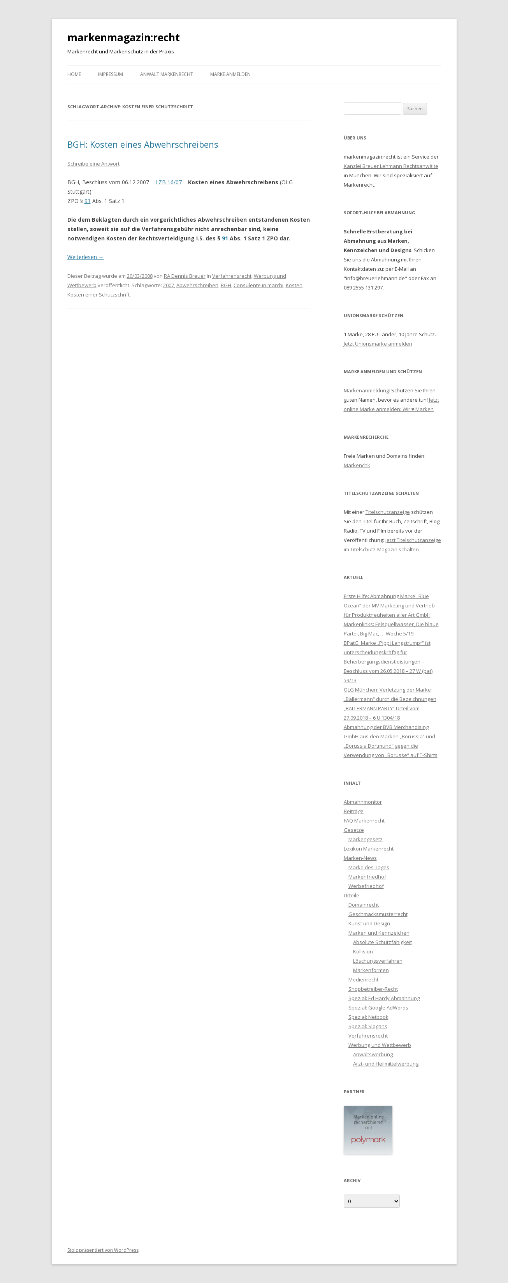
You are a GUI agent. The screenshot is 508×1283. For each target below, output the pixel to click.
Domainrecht (363, 904)
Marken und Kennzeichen (379, 932)
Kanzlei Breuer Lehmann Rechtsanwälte (391, 165)
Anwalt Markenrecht (166, 74)
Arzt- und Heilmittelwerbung (385, 1063)
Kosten (294, 285)
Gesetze (354, 829)
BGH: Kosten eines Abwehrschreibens (142, 144)
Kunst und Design (369, 923)
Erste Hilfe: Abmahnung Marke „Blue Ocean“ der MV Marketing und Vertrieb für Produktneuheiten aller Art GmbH (389, 605)
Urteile (351, 895)
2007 (168, 285)
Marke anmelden (230, 74)
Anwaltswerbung (373, 1054)
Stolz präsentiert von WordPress (103, 1250)
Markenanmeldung (366, 390)
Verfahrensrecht (231, 275)
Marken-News (360, 857)
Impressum (110, 74)
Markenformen (371, 970)
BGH (226, 285)
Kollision (363, 951)
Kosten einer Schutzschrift (98, 294)
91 (87, 201)
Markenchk (357, 465)
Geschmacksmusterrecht (378, 914)
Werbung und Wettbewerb (379, 1044)
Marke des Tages (368, 867)
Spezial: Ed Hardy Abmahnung (384, 998)
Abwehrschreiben (197, 285)
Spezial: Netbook (368, 1016)
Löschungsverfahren (378, 960)
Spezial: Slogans (367, 1026)
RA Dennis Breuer (185, 275)
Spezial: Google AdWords (378, 1007)
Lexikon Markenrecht (369, 848)
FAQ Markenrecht (364, 820)
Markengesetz (365, 839)
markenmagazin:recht (123, 37)
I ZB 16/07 (168, 182)
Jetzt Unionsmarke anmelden (378, 343)
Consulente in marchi (258, 285)
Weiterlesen (85, 257)
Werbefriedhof (366, 885)
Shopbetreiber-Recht (373, 988)
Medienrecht (363, 979)
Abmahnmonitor (363, 801)
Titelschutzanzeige (388, 511)
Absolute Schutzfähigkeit (382, 942)
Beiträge (354, 811)
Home (74, 74)
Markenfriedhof (367, 876)
